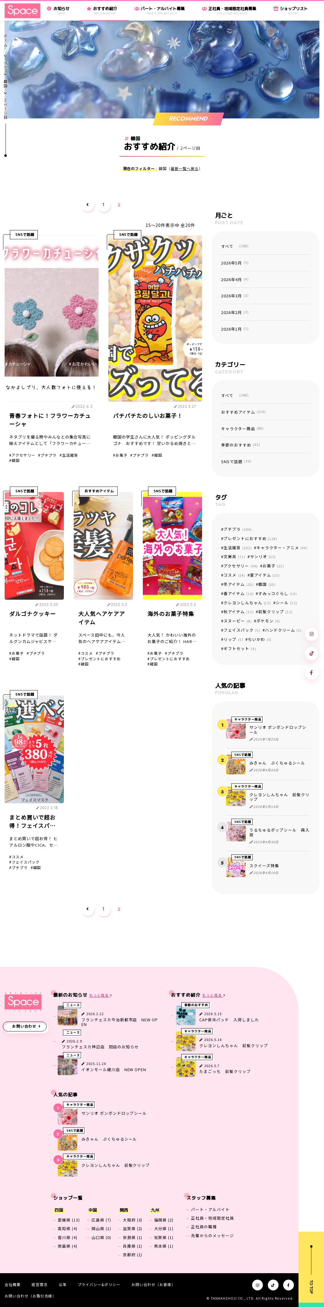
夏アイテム (265, 575)
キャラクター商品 (242, 428)
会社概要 (13, 1284)
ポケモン (268, 621)
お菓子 (121, 455)
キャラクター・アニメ (282, 547)
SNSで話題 (24, 234)
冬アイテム (238, 584)
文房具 (234, 556)
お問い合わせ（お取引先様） (30, 1295)
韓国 (6, 84)
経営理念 (40, 1284)
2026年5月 (234, 263)
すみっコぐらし (277, 593)
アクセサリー (23, 455)
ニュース (73, 1005)
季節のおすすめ (240, 445)
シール (286, 603)
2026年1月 (234, 329)
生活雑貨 (70, 455)
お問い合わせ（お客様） (153, 1284)
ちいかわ (259, 639)
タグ (6, 65)
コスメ (87, 653)
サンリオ (263, 556)
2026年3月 (234, 296)
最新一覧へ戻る (185, 168)
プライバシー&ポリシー (99, 1284)
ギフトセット (240, 648)
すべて (234, 246)
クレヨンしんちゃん (247, 603)
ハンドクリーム (283, 630)
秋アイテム (238, 611)
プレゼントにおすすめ (101, 659)
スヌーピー (238, 621)
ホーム (6, 40)
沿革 (63, 1284)
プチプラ (49, 455)
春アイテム (238, 593)
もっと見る (100, 995)
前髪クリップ (275, 611)
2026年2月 (234, 312)
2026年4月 (234, 279)
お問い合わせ (24, 1026)
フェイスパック (26, 862)
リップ (233, 639)
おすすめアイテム (99, 491)
